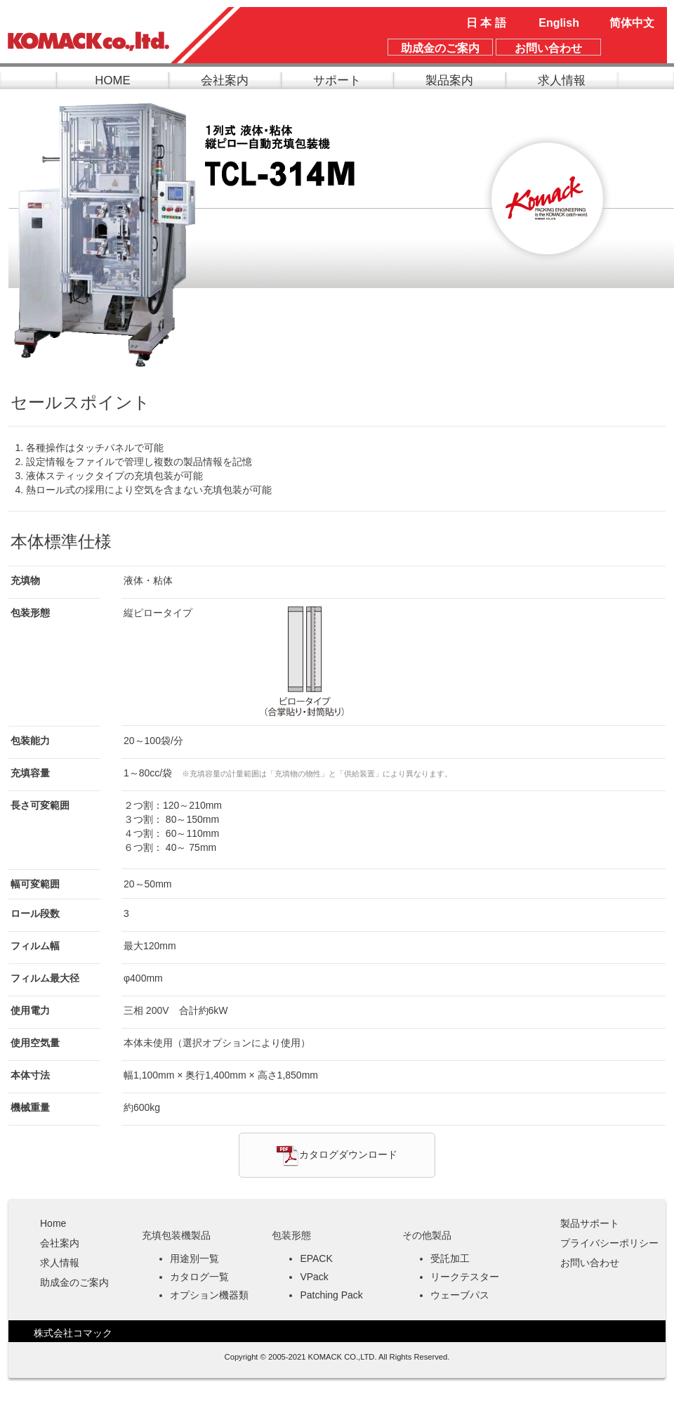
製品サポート (589, 1223)
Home (53, 1223)
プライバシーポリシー (609, 1243)
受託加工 (450, 1258)
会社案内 (225, 80)
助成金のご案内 (74, 1282)
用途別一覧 (194, 1258)
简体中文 (631, 23)
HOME (112, 80)
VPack (314, 1276)
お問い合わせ (589, 1262)
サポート (337, 80)
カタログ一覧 (199, 1276)
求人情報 (562, 80)
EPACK (316, 1258)
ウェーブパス (459, 1295)
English (558, 23)
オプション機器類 (209, 1295)
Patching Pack (331, 1295)
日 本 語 (486, 23)
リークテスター (464, 1276)
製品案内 (449, 80)
